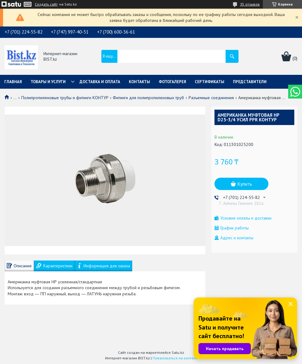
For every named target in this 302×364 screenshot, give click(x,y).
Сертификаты (209, 81)
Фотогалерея (172, 81)
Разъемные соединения (211, 97)
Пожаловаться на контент (175, 358)
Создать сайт (46, 4)
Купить (244, 184)
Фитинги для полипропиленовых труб (148, 97)
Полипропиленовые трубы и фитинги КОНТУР (64, 97)
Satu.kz (178, 352)
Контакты (139, 81)
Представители (250, 81)
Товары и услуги (48, 81)
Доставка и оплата (100, 81)
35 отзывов (250, 4)
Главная (13, 81)
